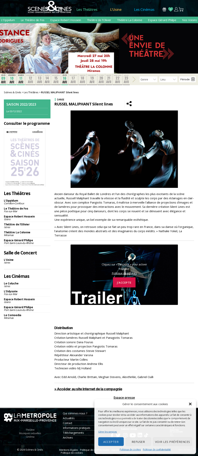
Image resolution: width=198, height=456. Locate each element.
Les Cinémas (144, 9)
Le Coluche (27, 284)
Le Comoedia (27, 316)
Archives (68, 437)
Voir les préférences (172, 442)
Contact (67, 423)
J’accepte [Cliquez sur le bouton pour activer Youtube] (124, 282)
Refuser (138, 442)
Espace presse (124, 397)
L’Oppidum (8, 20)
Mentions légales (68, 450)
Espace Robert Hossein (65, 20)
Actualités (68, 418)
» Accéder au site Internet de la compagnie (88, 389)
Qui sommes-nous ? (75, 413)
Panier (181, 9)
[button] (190, 404)
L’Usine (116, 9)
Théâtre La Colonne (129, 20)
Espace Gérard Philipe (162, 20)
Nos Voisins (189, 20)
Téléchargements (73, 433)
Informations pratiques (76, 428)
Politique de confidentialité (157, 449)
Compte (176, 9)
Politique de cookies (130, 449)
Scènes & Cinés (34, 449)
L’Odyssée (27, 292)
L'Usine (27, 261)
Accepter (111, 442)
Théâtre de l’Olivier (99, 20)
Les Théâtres (86, 9)
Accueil (60, 9)
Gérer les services (107, 431)
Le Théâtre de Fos (32, 20)
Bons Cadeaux (164, 9)
